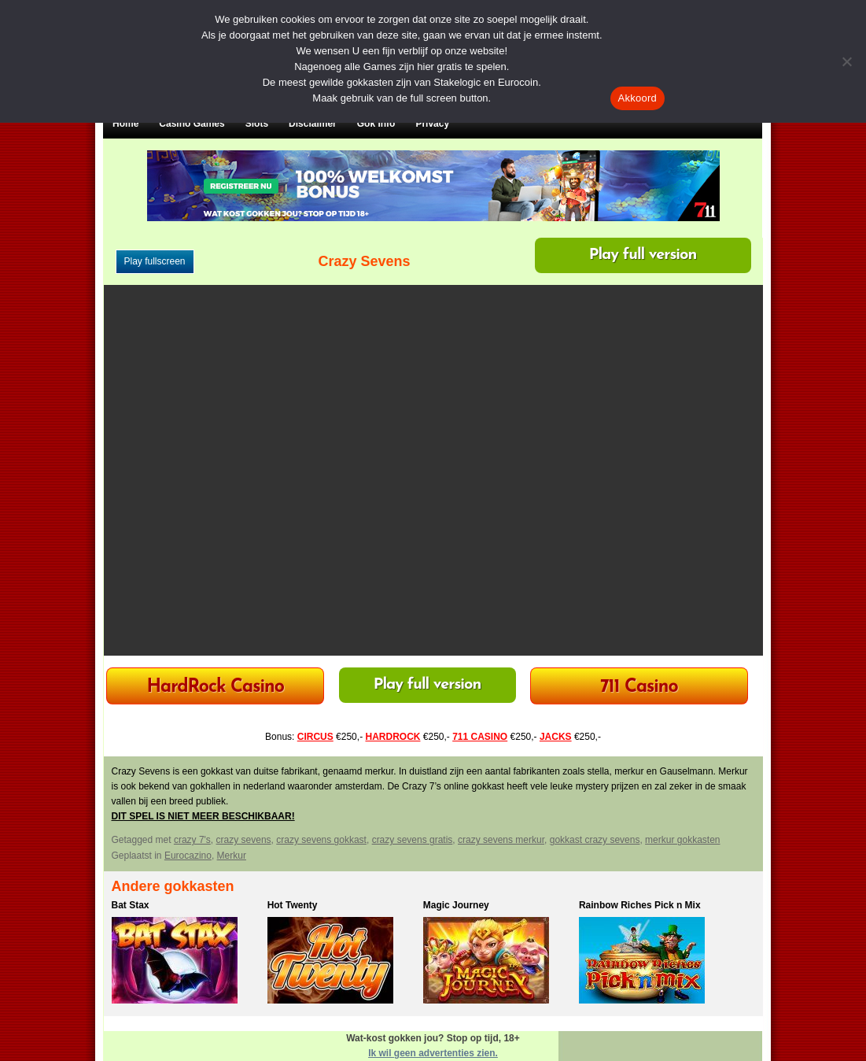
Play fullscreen (155, 261)
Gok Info (376, 123)
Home (125, 123)
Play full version (643, 255)
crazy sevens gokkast (321, 839)
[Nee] (846, 61)
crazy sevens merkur (501, 839)
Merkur (231, 855)
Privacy (432, 123)
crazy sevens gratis (412, 839)
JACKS (556, 736)
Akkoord (637, 98)
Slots (256, 123)
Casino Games (191, 123)
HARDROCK (392, 736)
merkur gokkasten (682, 839)
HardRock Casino (214, 687)
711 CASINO (479, 736)
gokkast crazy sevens (595, 839)
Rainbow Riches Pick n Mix (640, 905)
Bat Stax (130, 905)
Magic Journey (456, 905)
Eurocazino (188, 855)
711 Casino (639, 687)
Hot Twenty (292, 905)
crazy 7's (192, 839)
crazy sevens (243, 839)
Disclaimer (313, 123)
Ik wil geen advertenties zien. (433, 1053)
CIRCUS (315, 736)
